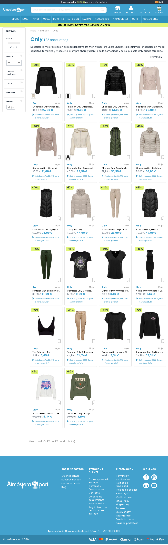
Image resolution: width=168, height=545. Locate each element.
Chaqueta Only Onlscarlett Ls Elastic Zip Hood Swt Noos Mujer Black (45, 108)
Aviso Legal (122, 495)
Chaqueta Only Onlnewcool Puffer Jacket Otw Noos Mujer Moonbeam (80, 231)
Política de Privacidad (122, 486)
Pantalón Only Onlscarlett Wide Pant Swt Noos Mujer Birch (79, 108)
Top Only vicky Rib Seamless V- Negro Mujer (45, 353)
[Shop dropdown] (159, 2)
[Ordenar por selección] (145, 58)
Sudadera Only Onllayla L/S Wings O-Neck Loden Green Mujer (79, 415)
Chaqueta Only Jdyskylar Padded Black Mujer (45, 231)
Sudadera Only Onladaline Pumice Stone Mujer (149, 108)
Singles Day (122, 506)
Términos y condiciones (123, 479)
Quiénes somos (70, 477)
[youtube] (154, 487)
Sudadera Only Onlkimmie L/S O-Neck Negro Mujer (149, 353)
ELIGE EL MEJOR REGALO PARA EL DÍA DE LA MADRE (84, 24)
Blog (63, 488)
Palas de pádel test (127, 524)
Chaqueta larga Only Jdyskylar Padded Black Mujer (148, 231)
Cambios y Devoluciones (96, 489)
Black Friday (122, 502)
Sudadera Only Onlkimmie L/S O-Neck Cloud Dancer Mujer (45, 415)
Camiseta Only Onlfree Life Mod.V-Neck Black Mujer (115, 292)
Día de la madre (125, 521)
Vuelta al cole (124, 498)
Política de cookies (126, 491)
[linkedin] (146, 487)
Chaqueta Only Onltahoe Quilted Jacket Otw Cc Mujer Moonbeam (148, 169)
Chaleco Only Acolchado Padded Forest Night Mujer (115, 169)
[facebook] (146, 479)
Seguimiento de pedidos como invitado (98, 512)
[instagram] (154, 479)
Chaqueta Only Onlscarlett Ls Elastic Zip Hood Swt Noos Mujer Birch (80, 169)
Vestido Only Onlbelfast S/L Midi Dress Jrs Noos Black (149, 292)
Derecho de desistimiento (96, 500)
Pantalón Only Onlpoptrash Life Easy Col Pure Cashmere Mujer (115, 231)
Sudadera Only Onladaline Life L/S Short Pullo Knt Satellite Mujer (45, 169)
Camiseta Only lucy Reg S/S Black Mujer (79, 292)
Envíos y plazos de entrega (99, 482)
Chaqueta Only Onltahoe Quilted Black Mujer (114, 108)
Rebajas (120, 510)
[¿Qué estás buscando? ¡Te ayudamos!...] (103, 10)
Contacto (94, 494)
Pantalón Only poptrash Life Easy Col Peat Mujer (46, 292)
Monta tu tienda (70, 485)
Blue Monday (123, 513)
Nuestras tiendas (71, 481)
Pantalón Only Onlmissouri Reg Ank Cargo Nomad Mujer (80, 353)
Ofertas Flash (123, 517)
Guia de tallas (96, 505)
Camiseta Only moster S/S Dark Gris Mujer (115, 353)
